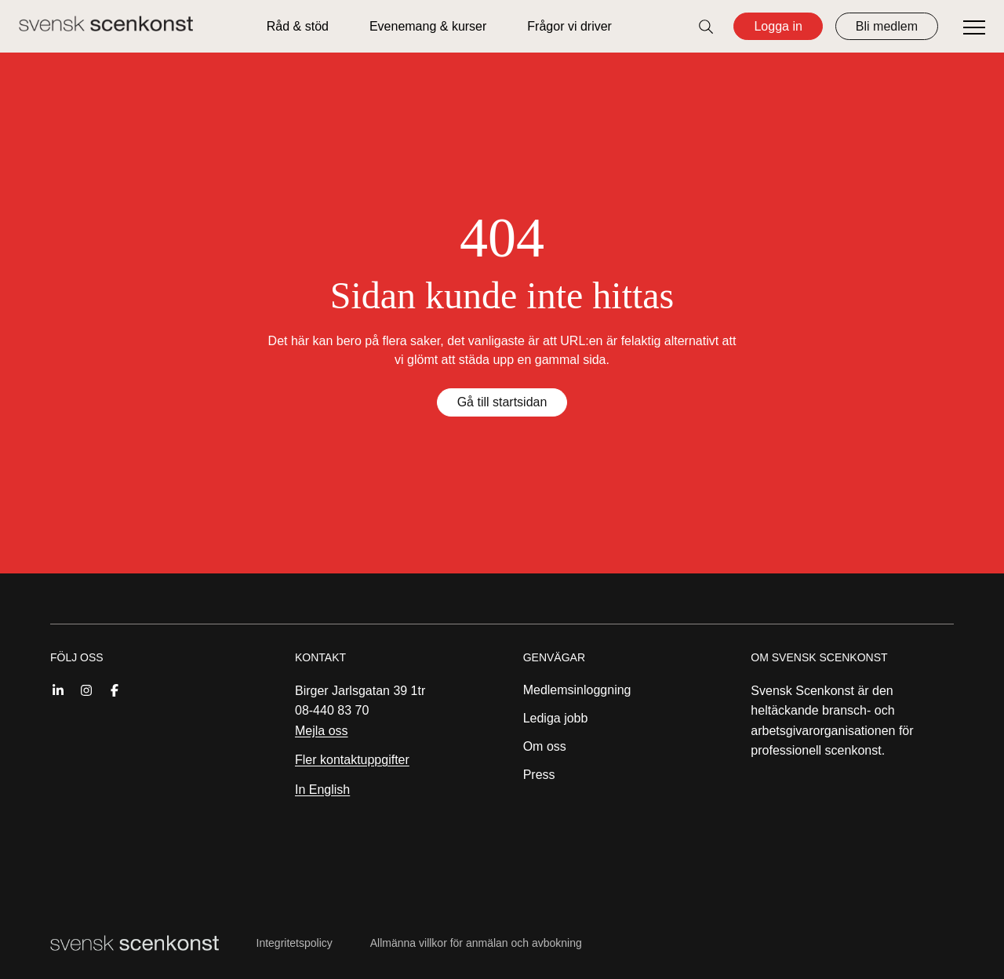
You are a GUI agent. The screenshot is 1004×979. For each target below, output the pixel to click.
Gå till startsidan (502, 402)
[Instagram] (86, 689)
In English (322, 789)
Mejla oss (321, 730)
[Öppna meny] (974, 28)
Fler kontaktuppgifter (352, 759)
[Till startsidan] (106, 23)
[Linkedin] (58, 689)
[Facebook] (114, 689)
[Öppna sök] (706, 26)
